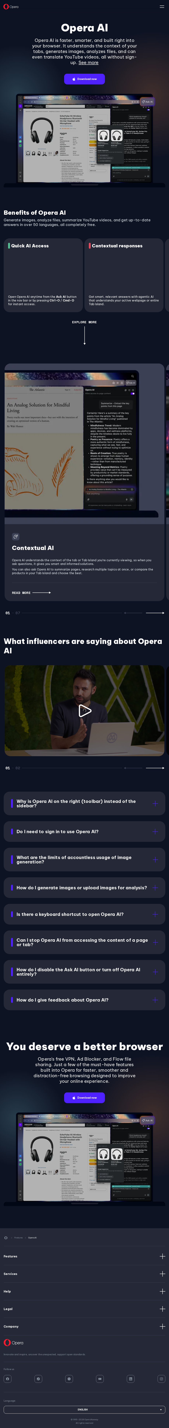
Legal (84, 1309)
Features (84, 1256)
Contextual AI (33, 547)
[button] (84, 79)
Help (84, 1291)
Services (84, 1274)
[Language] (84, 1410)
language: (162, 6)
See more (89, 62)
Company (84, 1326)
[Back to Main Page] (10, 6)
